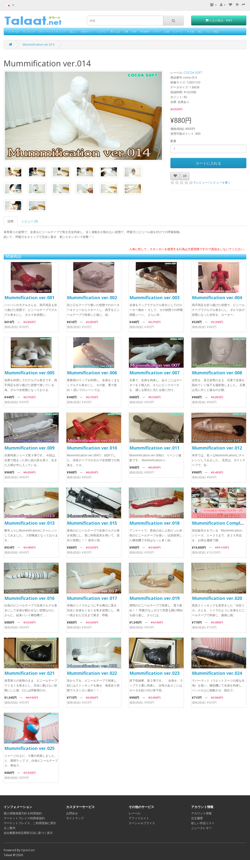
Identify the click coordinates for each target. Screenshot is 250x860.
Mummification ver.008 (217, 373)
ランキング (29, 31)
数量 (173, 141)
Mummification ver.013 (29, 523)
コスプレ (102, 31)
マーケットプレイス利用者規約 (24, 818)
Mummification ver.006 (92, 373)
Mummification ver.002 (92, 297)
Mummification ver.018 (154, 523)
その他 (190, 31)
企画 (166, 31)
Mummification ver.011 (154, 448)
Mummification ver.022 (92, 673)
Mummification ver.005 (29, 373)
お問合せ (72, 813)
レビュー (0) (30, 221)
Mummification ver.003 (154, 297)
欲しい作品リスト (203, 823)
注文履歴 (197, 818)
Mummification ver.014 (38, 44)
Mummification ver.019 (154, 598)
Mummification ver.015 (92, 523)
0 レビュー (201, 182)
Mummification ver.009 (29, 448)
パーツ (156, 31)
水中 (134, 31)
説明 (10, 221)
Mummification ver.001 (29, 297)
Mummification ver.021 (29, 673)
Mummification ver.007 (154, 373)
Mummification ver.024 (217, 673)
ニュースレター (201, 828)
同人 (200, 31)
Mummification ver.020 (217, 598)
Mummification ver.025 (29, 748)
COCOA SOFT (193, 73)
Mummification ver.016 (29, 598)
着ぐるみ (115, 31)
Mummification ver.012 (217, 448)
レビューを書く (220, 182)
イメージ (178, 31)
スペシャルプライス (142, 823)
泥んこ (73, 31)
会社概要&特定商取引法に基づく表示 (28, 833)
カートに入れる (208, 163)
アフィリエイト (139, 818)
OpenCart (28, 850)
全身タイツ (87, 31)
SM (126, 31)
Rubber (145, 31)
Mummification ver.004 (217, 297)
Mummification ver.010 (92, 448)
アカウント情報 (201, 813)
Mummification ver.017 (92, 598)
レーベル (14, 31)
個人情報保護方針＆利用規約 (23, 813)
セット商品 (213, 31)
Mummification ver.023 (154, 673)
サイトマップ (75, 818)
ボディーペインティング (52, 31)
